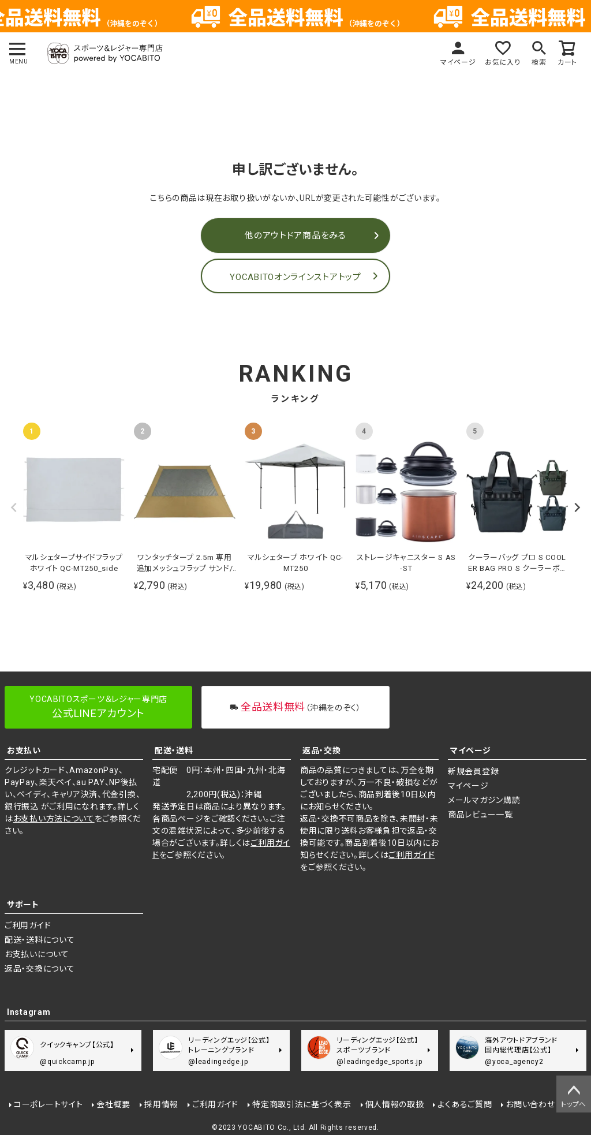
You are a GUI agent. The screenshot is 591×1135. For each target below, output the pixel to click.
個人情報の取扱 (394, 1104)
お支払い (24, 750)
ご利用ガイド (411, 855)
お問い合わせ (530, 1104)
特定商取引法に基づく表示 (301, 1104)
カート (567, 62)
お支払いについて (37, 954)
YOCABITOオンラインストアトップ (295, 277)
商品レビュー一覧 (480, 814)
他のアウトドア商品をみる (295, 235)
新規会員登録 (473, 771)
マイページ (458, 62)
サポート (23, 904)
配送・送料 (174, 750)
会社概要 (113, 1104)
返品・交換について (39, 968)
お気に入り (503, 62)
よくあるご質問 (464, 1104)
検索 (539, 62)
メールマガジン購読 (484, 800)
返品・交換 (321, 750)
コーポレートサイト (48, 1104)
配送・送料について (39, 939)
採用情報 (161, 1104)
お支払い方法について (54, 818)
